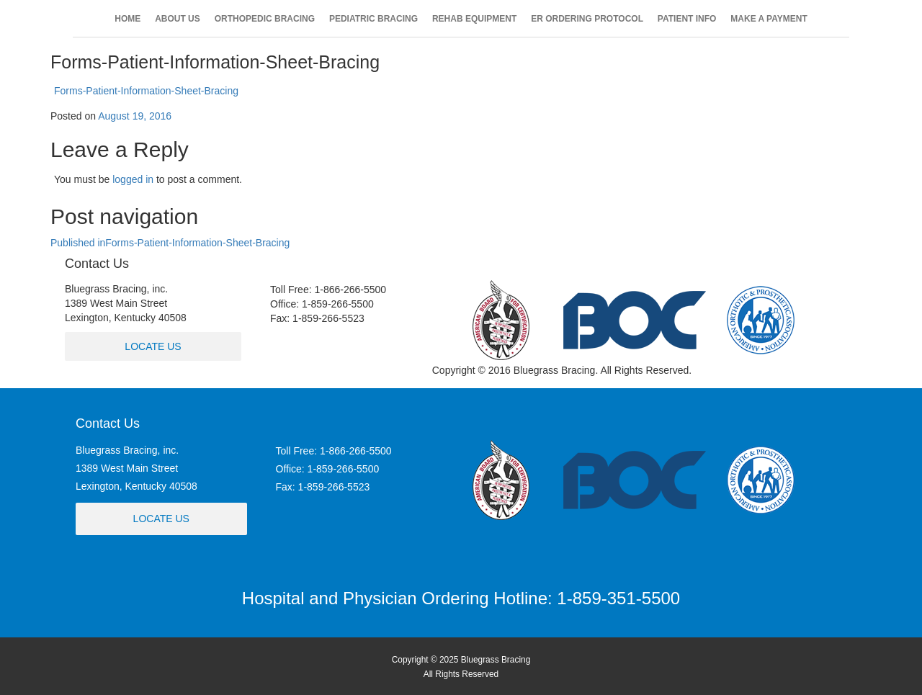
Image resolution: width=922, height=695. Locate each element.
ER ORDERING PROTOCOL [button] (587, 19)
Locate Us (153, 346)
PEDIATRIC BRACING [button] (373, 19)
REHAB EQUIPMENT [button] (474, 19)
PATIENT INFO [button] (687, 19)
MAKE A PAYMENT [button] (768, 19)
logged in (132, 179)
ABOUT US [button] (177, 19)
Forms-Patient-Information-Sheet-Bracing (146, 91)
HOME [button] (127, 19)
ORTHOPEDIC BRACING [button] (265, 19)
